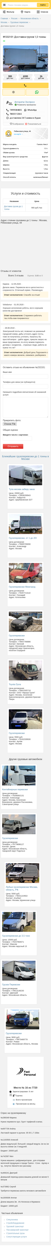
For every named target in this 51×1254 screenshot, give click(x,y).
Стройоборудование (15, 1223)
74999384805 (16, 110)
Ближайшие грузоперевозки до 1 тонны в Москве (25, 457)
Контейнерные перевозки (15, 789)
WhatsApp (32, 110)
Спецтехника (12, 1219)
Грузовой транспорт (15, 1226)
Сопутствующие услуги (16, 1237)
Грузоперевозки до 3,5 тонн (16, 936)
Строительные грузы (15, 1233)
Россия (14, 18)
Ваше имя (7, 372)
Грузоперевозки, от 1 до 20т (23, 538)
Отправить (13, 446)
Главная (4, 18)
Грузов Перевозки (11, 984)
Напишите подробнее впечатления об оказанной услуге (24, 393)
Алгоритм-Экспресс (25, 102)
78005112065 (16, 114)
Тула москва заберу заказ (22, 489)
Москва (4, 22)
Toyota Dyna (15, 684)
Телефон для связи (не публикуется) (19, 382)
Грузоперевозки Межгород (22, 587)
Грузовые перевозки (19, 22)
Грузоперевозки (17, 635)
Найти (43, 5)
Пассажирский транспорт (17, 1230)
